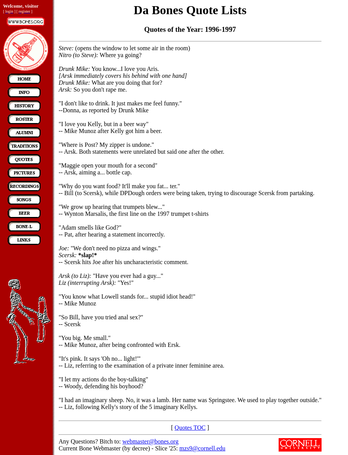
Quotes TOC (190, 427)
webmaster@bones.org (150, 441)
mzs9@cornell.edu (202, 448)
